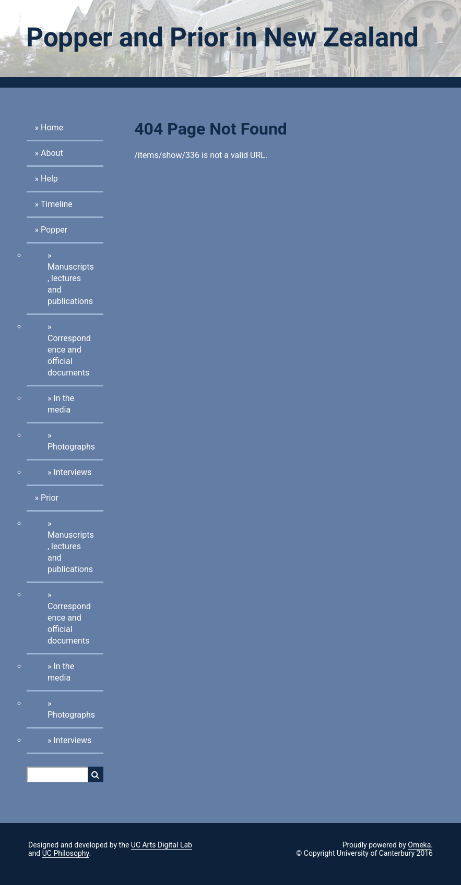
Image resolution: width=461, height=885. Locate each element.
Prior (49, 498)
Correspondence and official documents (69, 355)
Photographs (71, 447)
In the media (61, 404)
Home (52, 127)
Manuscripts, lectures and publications (71, 284)
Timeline (57, 204)
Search (95, 774)
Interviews (72, 472)
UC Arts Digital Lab (161, 845)
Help (49, 179)
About (52, 153)
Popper (54, 230)
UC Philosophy (65, 853)
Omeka (419, 845)
